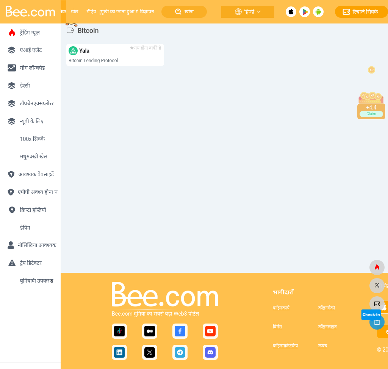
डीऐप (91, 11)
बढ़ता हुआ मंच (129, 11)
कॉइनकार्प (281, 308)
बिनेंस (277, 327)
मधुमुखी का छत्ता (110, 11)
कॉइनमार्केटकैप (285, 346)
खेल (74, 11)
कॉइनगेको (326, 308)
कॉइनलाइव (327, 327)
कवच (322, 346)
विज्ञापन (147, 11)
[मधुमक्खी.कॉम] (377, 267)
